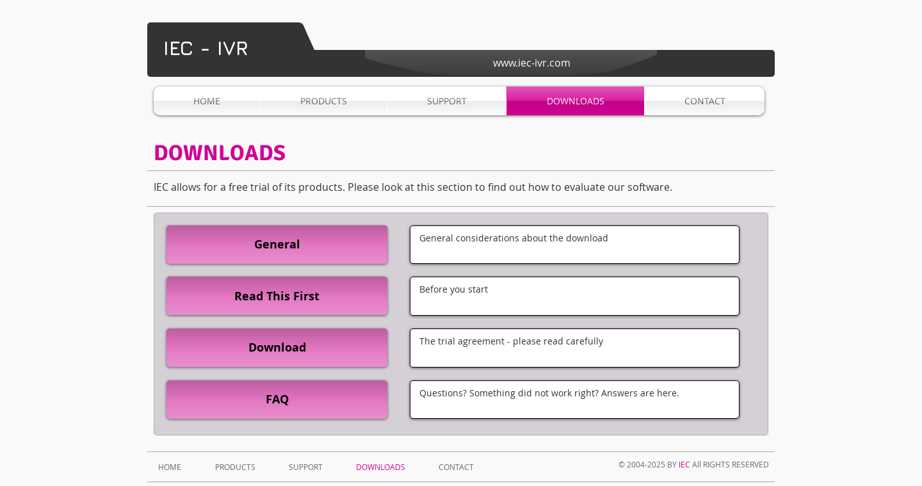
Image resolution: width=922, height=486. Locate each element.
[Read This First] (276, 296)
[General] (276, 244)
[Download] (276, 347)
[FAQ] (276, 399)
